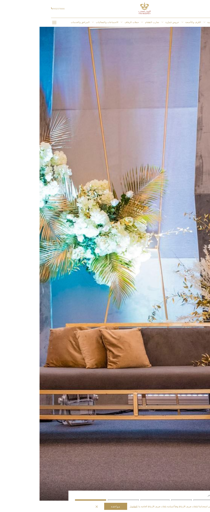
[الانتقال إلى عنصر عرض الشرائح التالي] (185, 484)
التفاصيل (94, 506)
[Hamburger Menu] (14, 22)
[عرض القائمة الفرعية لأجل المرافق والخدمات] (53, 22)
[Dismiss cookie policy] (57, 506)
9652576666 (18, 8)
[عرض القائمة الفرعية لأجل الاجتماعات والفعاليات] (82, 22)
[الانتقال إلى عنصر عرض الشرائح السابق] (197, 484)
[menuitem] (176, 22)
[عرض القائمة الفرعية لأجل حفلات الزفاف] (102, 22)
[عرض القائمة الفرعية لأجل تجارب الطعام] (123, 22)
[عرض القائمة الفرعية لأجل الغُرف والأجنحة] (165, 22)
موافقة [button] (76, 506)
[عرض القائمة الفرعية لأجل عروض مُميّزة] (143, 22)
